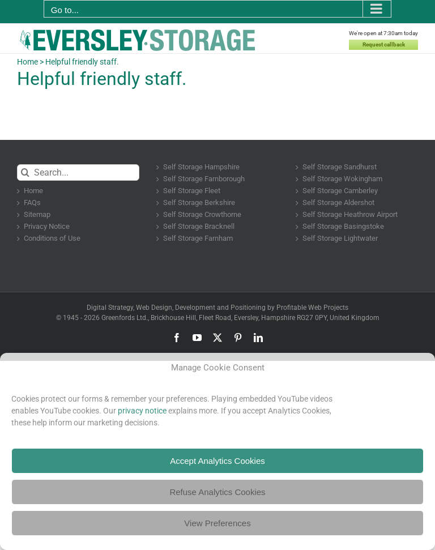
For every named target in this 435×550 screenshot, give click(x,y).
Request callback (383, 44)
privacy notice (142, 410)
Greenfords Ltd (123, 318)
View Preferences (217, 523)
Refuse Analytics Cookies (217, 492)
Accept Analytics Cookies (217, 461)
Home (27, 61)
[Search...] (78, 172)
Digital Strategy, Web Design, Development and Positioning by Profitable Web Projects (217, 308)
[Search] (25, 172)
